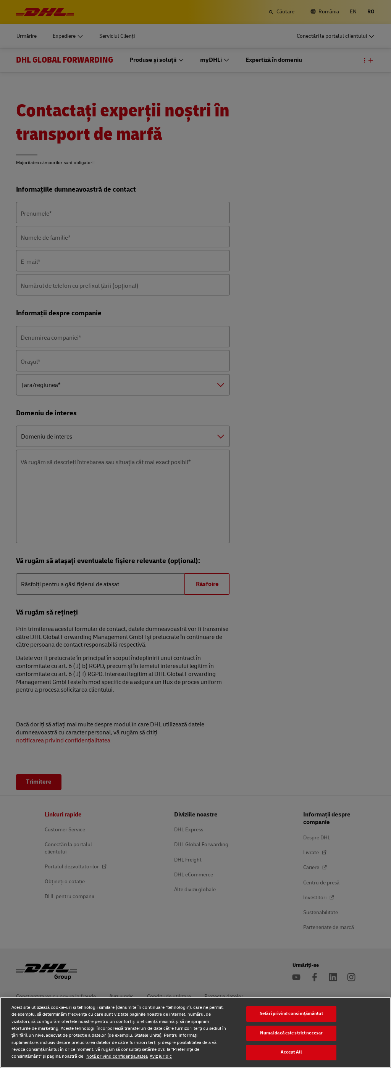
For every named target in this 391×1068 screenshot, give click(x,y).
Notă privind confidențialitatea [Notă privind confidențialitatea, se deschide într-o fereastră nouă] (117, 1056)
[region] (195, 1032)
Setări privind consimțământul (291, 1013)
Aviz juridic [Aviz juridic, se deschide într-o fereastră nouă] (161, 1056)
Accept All (291, 1052)
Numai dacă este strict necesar (291, 1033)
